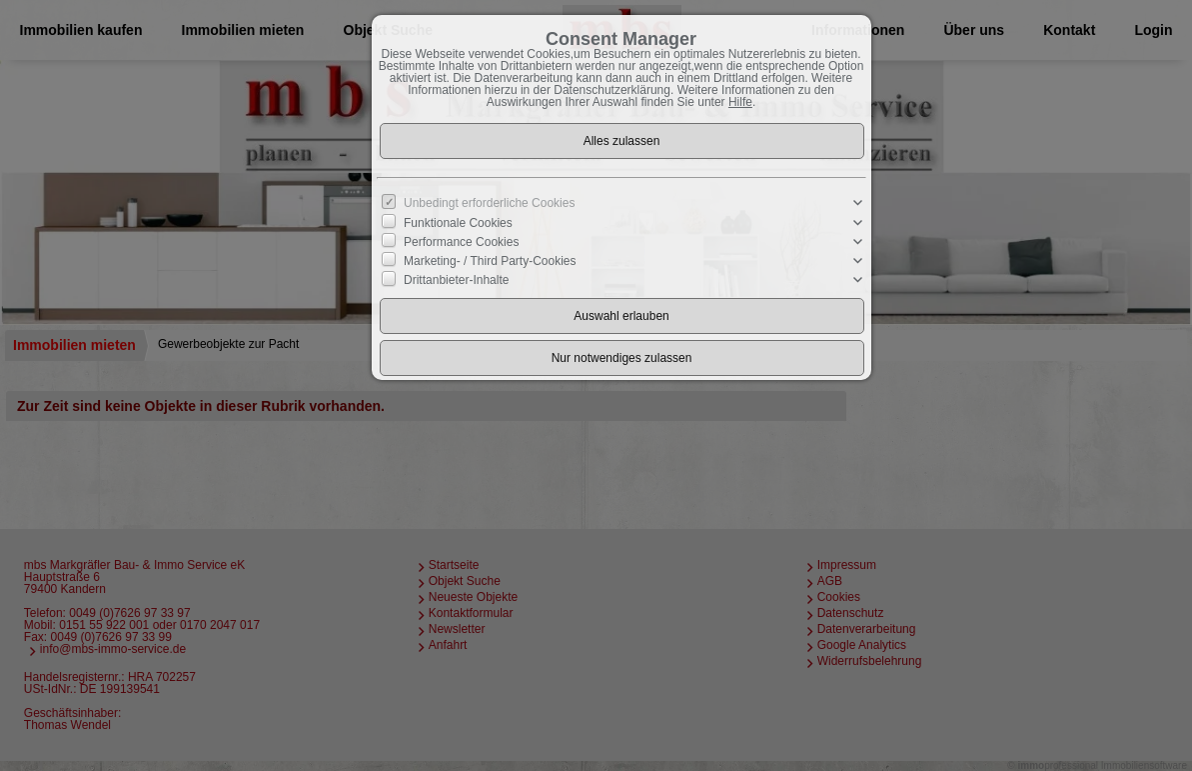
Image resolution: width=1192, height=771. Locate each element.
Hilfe (740, 102)
